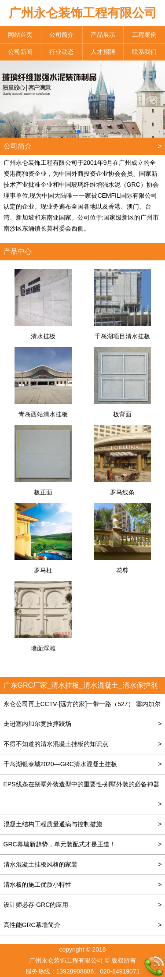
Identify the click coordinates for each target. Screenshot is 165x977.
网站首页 (20, 34)
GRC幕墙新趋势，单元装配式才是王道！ (83, 844)
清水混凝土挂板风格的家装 (83, 864)
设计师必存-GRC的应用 (83, 905)
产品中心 (18, 251)
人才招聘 (103, 51)
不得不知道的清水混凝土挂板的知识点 (83, 744)
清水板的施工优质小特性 (83, 885)
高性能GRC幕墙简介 (83, 925)
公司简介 (61, 34)
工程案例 (144, 34)
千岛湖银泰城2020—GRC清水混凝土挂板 (83, 764)
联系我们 (144, 51)
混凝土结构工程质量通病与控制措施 (83, 824)
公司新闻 (20, 51)
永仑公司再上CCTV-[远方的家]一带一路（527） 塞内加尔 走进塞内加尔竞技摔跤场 (83, 717)
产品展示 (103, 34)
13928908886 (75, 971)
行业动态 (61, 51)
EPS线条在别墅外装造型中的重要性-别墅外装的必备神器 (83, 787)
